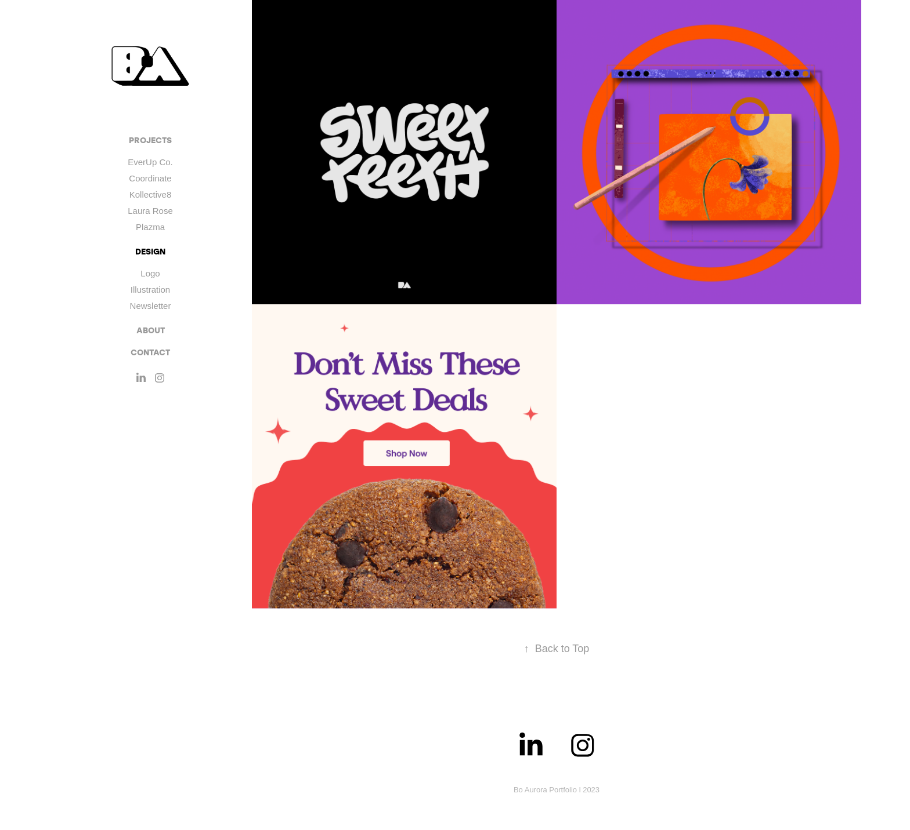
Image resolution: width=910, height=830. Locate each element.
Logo (150, 273)
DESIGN (150, 251)
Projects (150, 139)
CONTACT (150, 352)
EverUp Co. (150, 162)
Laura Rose (150, 211)
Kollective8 (150, 194)
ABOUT (150, 330)
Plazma (150, 227)
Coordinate (150, 178)
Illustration (150, 289)
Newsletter (150, 306)
